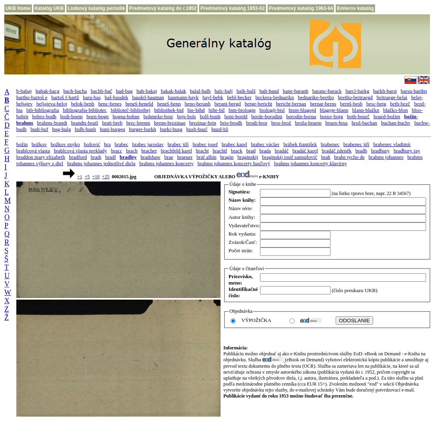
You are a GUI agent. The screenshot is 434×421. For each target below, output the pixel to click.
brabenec (330, 144)
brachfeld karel (176, 151)
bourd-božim (386, 116)
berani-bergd (227, 104)
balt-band (269, 91)
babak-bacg (47, 91)
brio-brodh (231, 123)
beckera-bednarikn (274, 97)
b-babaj (24, 91)
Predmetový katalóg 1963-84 (301, 8)
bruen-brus (336, 123)
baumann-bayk (183, 97)
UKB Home (18, 8)
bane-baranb (295, 91)
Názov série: (240, 208)
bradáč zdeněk (337, 151)
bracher (149, 151)
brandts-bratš (84, 123)
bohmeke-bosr (158, 116)
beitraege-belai (392, 97)
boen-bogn (97, 116)
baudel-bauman (148, 97)
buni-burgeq (112, 129)
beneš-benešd (139, 104)
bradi (96, 157)
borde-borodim (266, 116)
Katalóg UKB (49, 8)
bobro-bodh (44, 116)
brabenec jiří (356, 144)
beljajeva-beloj (52, 104)
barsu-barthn (414, 91)
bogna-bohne (126, 116)
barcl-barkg (357, 91)
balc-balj (224, 91)
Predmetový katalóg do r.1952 (162, 8)
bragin (226, 157)
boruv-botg (331, 116)
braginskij (247, 157)
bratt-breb (112, 123)
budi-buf (39, 129)
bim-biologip (242, 110)
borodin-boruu (301, 116)
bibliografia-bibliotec (85, 110)
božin (22, 144)
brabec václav (265, 144)
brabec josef (205, 144)
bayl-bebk (213, 97)
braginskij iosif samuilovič (289, 157)
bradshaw (150, 157)
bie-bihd (196, 110)
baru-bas (92, 97)
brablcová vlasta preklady (80, 151)
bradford (78, 157)
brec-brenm (138, 123)
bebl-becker (239, 97)
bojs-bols (186, 116)
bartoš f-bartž (65, 97)
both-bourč (358, 116)
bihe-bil (217, 110)
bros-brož (281, 123)
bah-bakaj (147, 91)
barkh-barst (385, 91)
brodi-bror (256, 123)
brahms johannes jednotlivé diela (101, 163)
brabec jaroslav (148, 144)
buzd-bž (219, 129)
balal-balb (200, 91)
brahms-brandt (52, 123)
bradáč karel (305, 151)
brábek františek (300, 144)
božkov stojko (65, 144)
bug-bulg (61, 129)
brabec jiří (178, 144)
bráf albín (206, 157)
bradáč (282, 151)
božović (92, 144)
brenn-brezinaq (170, 123)
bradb (362, 151)
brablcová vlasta (33, 151)
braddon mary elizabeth (40, 157)
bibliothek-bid (169, 110)
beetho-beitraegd (355, 97)
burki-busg (171, 129)
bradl (110, 157)
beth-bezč (400, 104)
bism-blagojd (302, 110)
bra (107, 144)
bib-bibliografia (42, 110)
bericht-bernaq (291, 104)
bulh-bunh (85, 129)
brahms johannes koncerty (166, 163)
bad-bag (124, 91)
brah (325, 157)
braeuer (185, 157)
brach (131, 151)
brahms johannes (386, 157)
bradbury (380, 151)
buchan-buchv (396, 123)
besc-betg (376, 104)
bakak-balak (173, 91)
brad (251, 151)
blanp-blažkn (365, 110)
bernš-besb (351, 104)
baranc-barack (327, 91)
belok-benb (82, 104)
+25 (105, 176)
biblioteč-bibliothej (131, 110)
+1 (79, 176)
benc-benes (109, 104)
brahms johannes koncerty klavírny (310, 163)
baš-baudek (116, 97)
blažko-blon (395, 110)
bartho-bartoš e (31, 97)
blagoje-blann (334, 110)
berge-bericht (258, 104)
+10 (96, 176)
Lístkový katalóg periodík (96, 8)
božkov (39, 144)
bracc (116, 151)
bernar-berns (323, 104)
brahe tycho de (349, 157)
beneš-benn (169, 104)
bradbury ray (407, 151)
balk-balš (246, 91)
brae (168, 157)
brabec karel (234, 144)
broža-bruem (308, 123)
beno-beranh (198, 104)
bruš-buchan (364, 123)
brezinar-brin (202, 123)
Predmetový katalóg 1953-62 (232, 8)
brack (236, 151)
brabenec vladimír (392, 144)
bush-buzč (196, 129)
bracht (202, 151)
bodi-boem (71, 116)
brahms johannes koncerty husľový (233, 163)
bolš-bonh (210, 116)
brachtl (220, 151)
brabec (122, 144)
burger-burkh (142, 129)
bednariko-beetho (316, 97)
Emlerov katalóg (355, 8)
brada (265, 151)
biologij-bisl (272, 110)
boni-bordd (236, 116)
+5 (87, 176)
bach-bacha (75, 91)
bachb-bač (101, 91)
